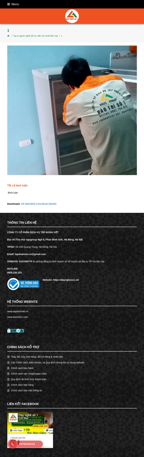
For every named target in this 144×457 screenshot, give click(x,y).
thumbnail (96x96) (46, 204)
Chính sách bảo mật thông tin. (25, 390)
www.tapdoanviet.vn (17, 311)
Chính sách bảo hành (20, 368)
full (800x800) (28, 204)
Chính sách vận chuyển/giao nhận (27, 373)
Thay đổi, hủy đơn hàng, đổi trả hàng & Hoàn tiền (35, 356)
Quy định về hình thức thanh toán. (27, 379)
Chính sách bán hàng (20, 385)
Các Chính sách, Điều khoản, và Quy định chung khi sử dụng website (45, 362)
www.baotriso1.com (17, 317)
